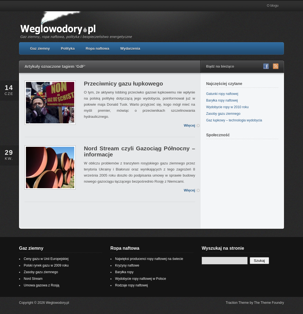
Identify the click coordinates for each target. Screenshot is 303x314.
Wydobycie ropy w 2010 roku (227, 107)
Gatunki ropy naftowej (222, 94)
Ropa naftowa (97, 48)
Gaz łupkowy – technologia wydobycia (234, 120)
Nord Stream (33, 279)
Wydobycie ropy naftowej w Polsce (140, 279)
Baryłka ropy (124, 272)
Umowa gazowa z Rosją (41, 285)
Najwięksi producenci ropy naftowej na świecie (149, 259)
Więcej (189, 125)
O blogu (272, 5)
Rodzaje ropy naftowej (131, 285)
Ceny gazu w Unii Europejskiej (46, 259)
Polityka (68, 48)
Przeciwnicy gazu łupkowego (123, 83)
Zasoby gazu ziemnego (223, 114)
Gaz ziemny (40, 48)
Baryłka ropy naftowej (222, 100)
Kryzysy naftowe (127, 265)
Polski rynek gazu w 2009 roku (46, 265)
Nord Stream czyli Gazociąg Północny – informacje (139, 151)
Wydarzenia (130, 48)
